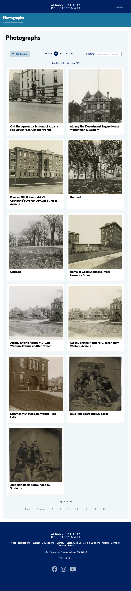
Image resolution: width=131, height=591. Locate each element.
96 (60, 53)
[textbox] (109, 54)
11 (85, 509)
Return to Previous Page (14, 22)
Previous (40, 509)
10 (76, 509)
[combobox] (109, 54)
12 (95, 509)
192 (71, 53)
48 (56, 53)
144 (66, 53)
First (27, 509)
